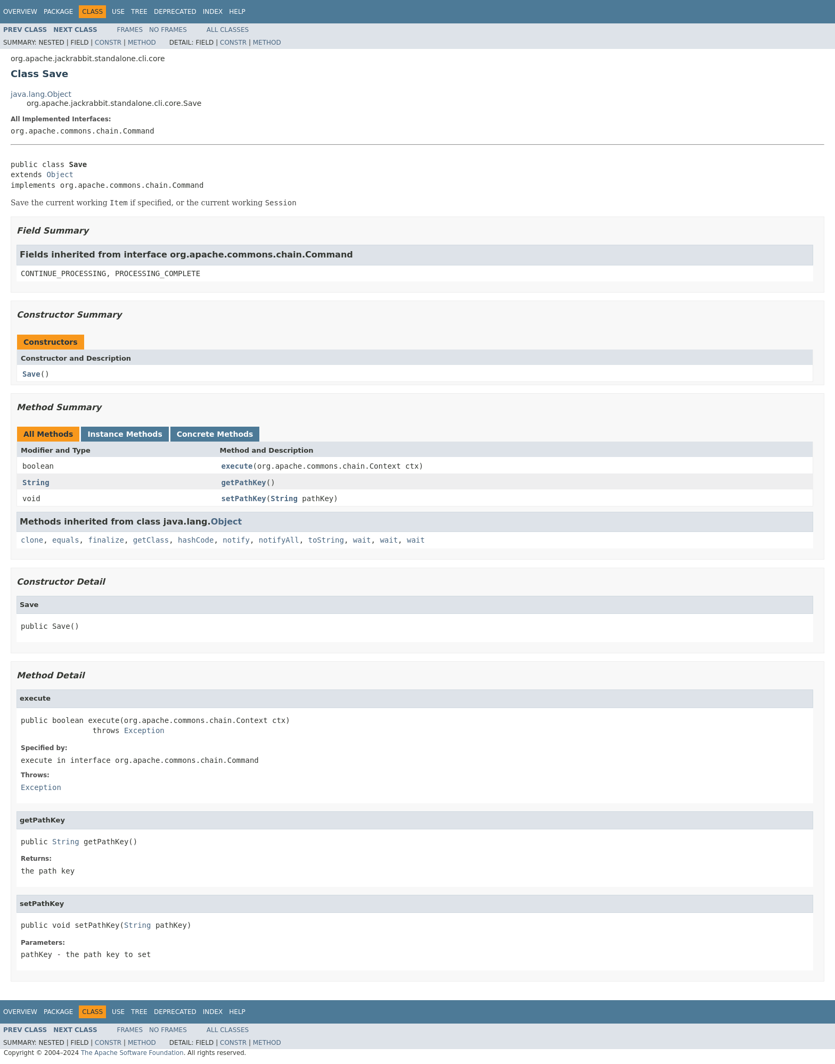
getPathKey (244, 482)
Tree (139, 11)
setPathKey (244, 498)
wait (362, 540)
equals (65, 540)
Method (142, 42)
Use (118, 11)
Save (31, 374)
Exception (144, 730)
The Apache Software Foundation (132, 1053)
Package (58, 11)
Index (213, 11)
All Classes (228, 30)
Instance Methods (124, 434)
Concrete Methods (215, 434)
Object (59, 174)
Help (237, 11)
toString (326, 540)
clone (32, 540)
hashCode (196, 540)
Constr (108, 42)
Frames (130, 30)
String (36, 482)
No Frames (168, 30)
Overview (20, 11)
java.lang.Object (41, 94)
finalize (106, 540)
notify (236, 540)
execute (237, 466)
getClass (151, 540)
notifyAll (279, 540)
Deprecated (175, 11)
